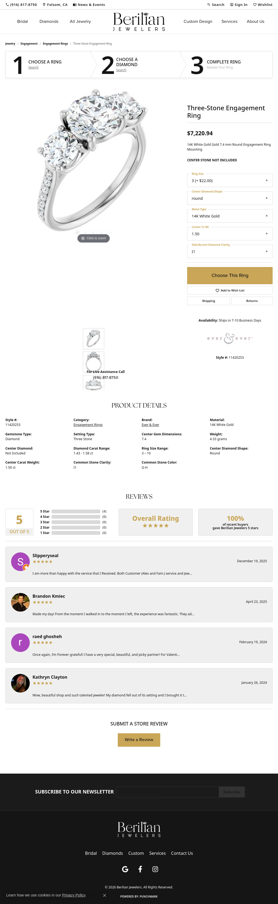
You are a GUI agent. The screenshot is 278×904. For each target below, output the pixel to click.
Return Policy (93, 878)
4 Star (44, 516)
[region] (93, 164)
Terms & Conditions (144, 878)
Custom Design (198, 21)
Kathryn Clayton (50, 677)
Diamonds (49, 21)
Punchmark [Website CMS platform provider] (149, 896)
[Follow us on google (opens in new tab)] (125, 869)
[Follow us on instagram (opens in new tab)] (155, 869)
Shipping (208, 300)
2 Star (44, 527)
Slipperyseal (45, 555)
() (104, 511)
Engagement (29, 43)
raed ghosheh (47, 636)
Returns (252, 300)
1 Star (44, 533)
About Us (255, 21)
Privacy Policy (116, 878)
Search (33, 67)
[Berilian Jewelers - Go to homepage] (139, 829)
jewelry (10, 43)
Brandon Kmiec (49, 596)
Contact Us (182, 853)
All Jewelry (80, 21)
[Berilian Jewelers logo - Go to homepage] (139, 21)
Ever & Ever (150, 424)
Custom (136, 853)
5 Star (44, 511)
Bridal (22, 21)
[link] (21, 4)
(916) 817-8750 (105, 377)
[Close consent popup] (104, 895)
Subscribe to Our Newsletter (74, 792)
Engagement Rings (55, 43)
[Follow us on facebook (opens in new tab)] (140, 869)
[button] (215, 4)
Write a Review (139, 739)
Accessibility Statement (178, 878)
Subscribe (231, 792)
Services (229, 21)
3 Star (44, 522)
